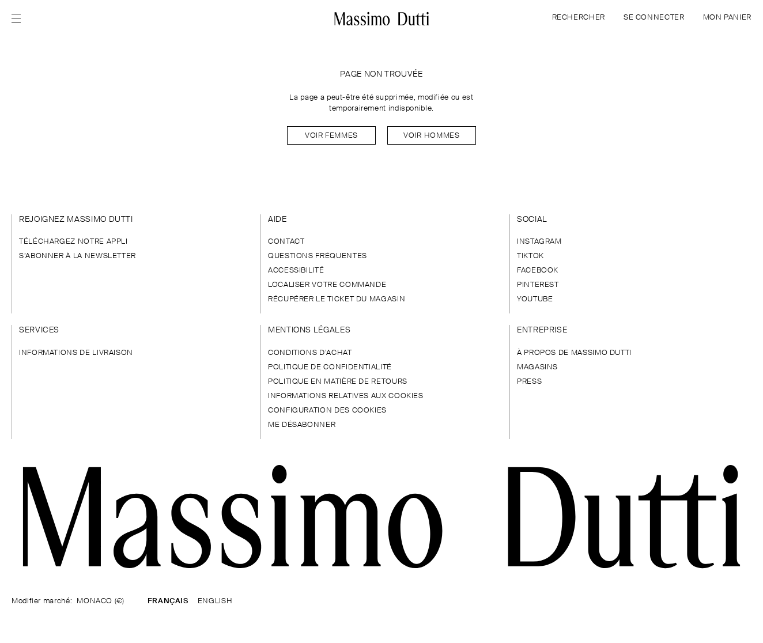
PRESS (529, 381)
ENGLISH (215, 601)
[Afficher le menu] (20, 18)
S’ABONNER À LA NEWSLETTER (77, 256)
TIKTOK (530, 256)
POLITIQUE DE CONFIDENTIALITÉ (330, 367)
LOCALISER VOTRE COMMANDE (327, 285)
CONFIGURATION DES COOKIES (327, 410)
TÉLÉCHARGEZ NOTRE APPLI (73, 241)
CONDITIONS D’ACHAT (310, 353)
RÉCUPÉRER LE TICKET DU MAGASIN (336, 299)
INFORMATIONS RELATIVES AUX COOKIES (346, 396)
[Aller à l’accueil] (381, 18)
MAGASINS (537, 367)
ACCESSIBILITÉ (296, 270)
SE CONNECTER (654, 17)
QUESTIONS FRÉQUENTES (317, 256)
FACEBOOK (537, 270)
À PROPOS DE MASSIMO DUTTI (574, 353)
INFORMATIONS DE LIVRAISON (76, 353)
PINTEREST (538, 285)
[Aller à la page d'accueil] (381, 516)
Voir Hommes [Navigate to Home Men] (431, 135)
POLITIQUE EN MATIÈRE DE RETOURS (337, 381)
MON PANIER (727, 17)
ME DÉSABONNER (301, 425)
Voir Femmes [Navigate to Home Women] (331, 135)
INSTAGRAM (539, 241)
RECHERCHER (578, 17)
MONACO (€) (100, 601)
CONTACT (286, 241)
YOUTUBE (535, 299)
